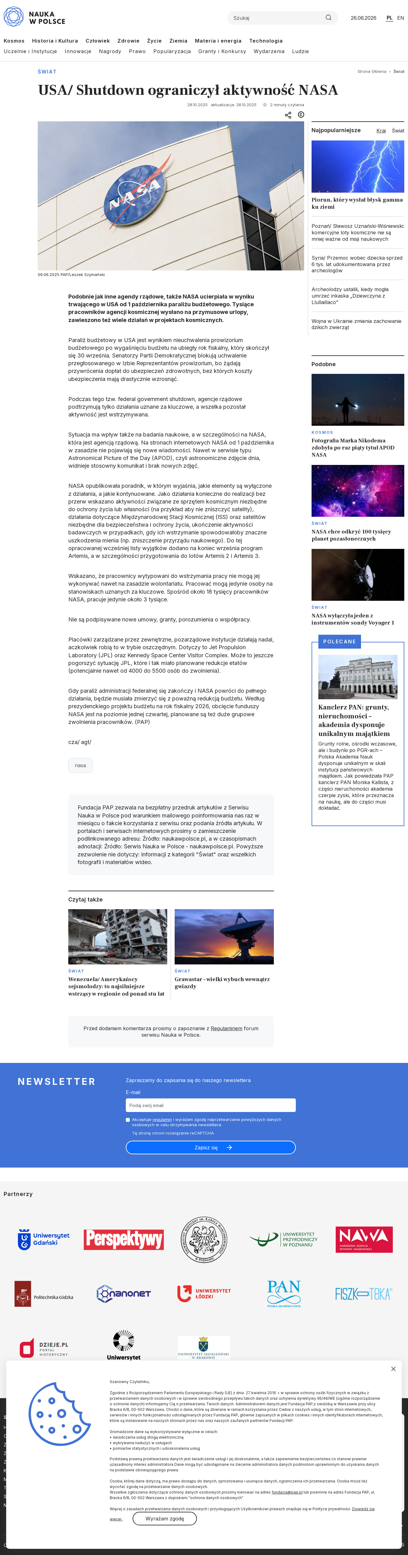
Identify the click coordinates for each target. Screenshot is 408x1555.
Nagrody (110, 51)
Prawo (137, 51)
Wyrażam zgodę (165, 1518)
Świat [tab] (398, 130)
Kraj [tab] (381, 130)
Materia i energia (218, 41)
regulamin (162, 1119)
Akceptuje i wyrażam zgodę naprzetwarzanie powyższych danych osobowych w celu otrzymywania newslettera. (206, 1122)
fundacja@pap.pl (287, 1492)
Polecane (339, 641)
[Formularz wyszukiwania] (282, 18)
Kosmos (14, 41)
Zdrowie (128, 41)
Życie (154, 41)
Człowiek (98, 41)
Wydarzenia (269, 51)
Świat (47, 72)
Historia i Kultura (55, 41)
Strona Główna (372, 71)
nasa (80, 765)
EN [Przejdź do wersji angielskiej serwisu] (400, 18)
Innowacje (78, 51)
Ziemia (178, 41)
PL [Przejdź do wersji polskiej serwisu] (390, 18)
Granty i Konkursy (222, 51)
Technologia (266, 41)
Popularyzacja (172, 51)
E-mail (133, 1092)
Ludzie (300, 51)
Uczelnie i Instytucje (30, 51)
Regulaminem (226, 1028)
